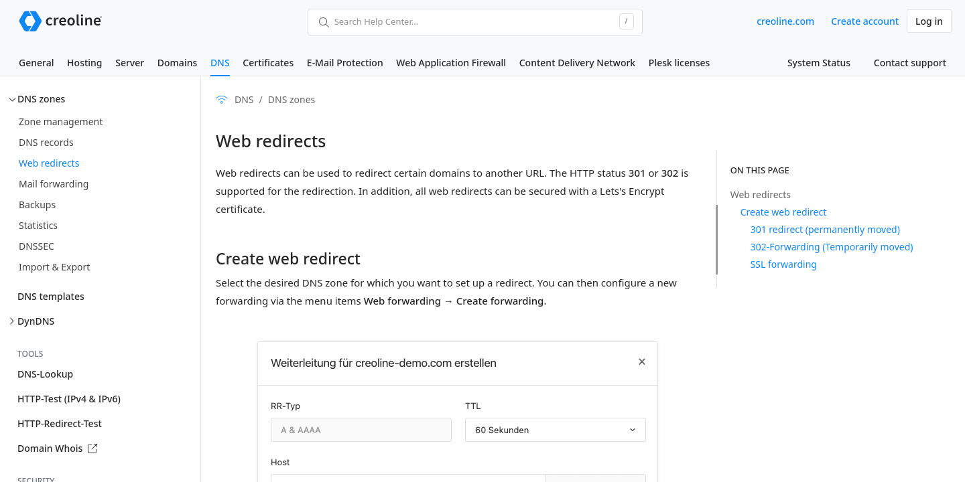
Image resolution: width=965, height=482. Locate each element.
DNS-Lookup (45, 374)
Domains (177, 62)
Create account (865, 21)
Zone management (61, 121)
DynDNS (35, 321)
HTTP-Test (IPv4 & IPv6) (69, 398)
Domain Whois (57, 448)
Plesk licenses (679, 62)
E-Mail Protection (345, 62)
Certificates (268, 62)
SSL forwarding (784, 264)
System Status (818, 62)
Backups (37, 204)
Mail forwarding (53, 183)
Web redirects (49, 163)
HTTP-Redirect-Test (59, 423)
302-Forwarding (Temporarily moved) (832, 246)
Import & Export (54, 266)
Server (129, 62)
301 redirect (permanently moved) (825, 229)
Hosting (84, 62)
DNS (220, 62)
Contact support (910, 62)
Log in (929, 21)
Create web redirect (784, 212)
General (36, 62)
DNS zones (41, 98)
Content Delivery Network (577, 62)
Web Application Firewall (451, 62)
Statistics (38, 225)
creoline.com (785, 21)
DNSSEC (36, 246)
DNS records (46, 142)
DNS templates (50, 296)
